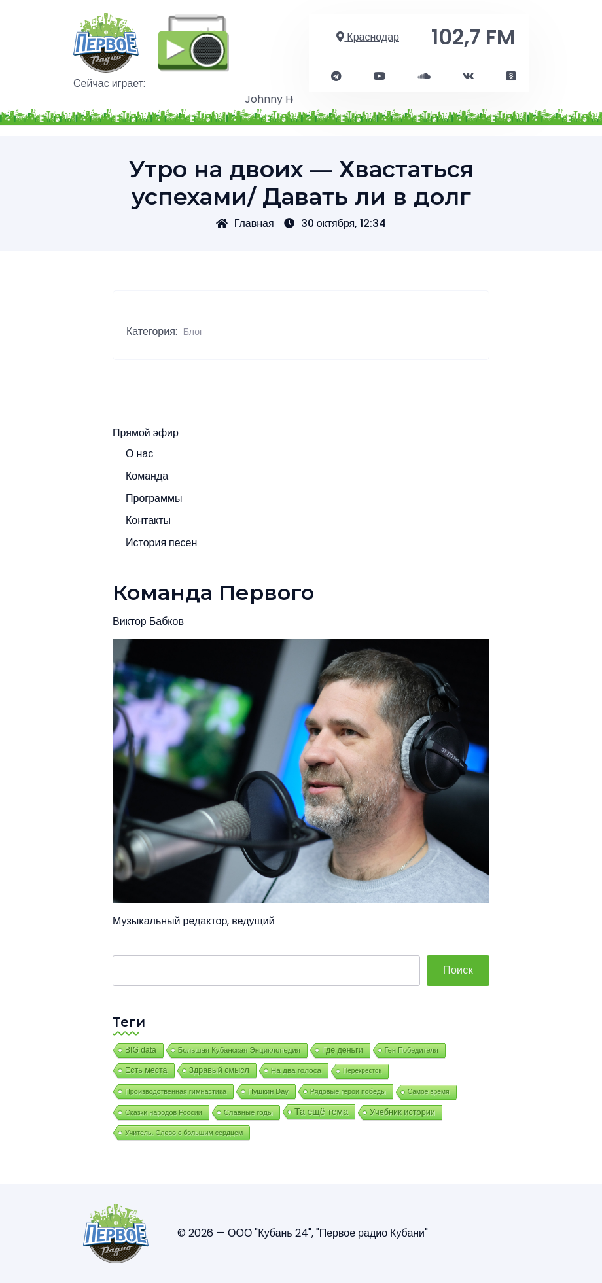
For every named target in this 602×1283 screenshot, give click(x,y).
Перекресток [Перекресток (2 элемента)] (362, 1070)
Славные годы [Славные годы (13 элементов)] (248, 1112)
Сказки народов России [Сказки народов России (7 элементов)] (163, 1112)
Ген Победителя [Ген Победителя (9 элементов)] (411, 1050)
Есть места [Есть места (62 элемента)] (146, 1070)
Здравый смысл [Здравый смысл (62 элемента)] (219, 1070)
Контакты (148, 520)
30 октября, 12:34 (335, 223)
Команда (147, 475)
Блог (193, 331)
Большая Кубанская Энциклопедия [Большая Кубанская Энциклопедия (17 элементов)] (239, 1050)
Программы (154, 498)
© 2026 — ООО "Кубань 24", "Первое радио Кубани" (302, 1232)
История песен (161, 542)
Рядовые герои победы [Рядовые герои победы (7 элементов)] (348, 1091)
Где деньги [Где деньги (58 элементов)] (342, 1050)
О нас (139, 453)
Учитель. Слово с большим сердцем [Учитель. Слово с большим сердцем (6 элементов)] (184, 1132)
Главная (245, 223)
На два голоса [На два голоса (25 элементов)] (296, 1070)
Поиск (458, 969)
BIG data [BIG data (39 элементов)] (140, 1050)
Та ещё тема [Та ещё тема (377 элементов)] (321, 1111)
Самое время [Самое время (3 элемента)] (429, 1091)
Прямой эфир (146, 432)
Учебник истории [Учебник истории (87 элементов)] (402, 1112)
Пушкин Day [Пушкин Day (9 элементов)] (268, 1091)
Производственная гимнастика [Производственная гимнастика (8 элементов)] (175, 1091)
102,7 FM (473, 37)
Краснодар (367, 36)
